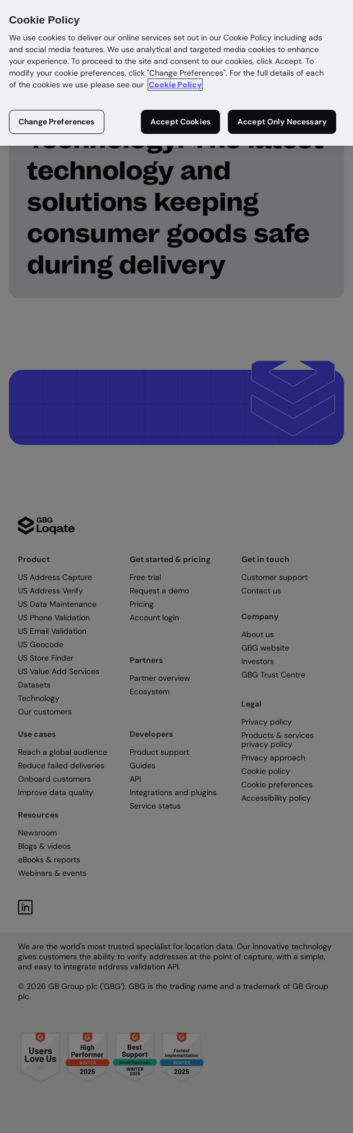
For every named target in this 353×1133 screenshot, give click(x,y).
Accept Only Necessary (282, 122)
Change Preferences (57, 122)
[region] (176, 73)
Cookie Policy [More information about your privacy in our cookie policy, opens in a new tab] (175, 85)
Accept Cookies (180, 122)
